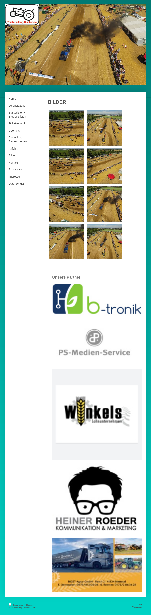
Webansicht (137, 607)
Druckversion (17, 605)
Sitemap (29, 605)
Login (140, 604)
